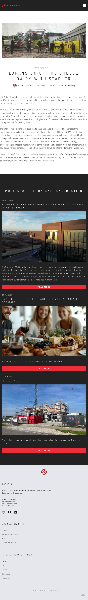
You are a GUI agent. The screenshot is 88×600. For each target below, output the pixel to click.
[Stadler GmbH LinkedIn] (15, 512)
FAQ (3, 565)
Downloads (6, 574)
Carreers (5, 570)
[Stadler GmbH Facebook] (9, 512)
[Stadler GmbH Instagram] (3, 512)
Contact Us (6, 578)
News (4, 561)
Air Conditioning (7, 539)
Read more (44, 287)
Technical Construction (10, 534)
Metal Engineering (9, 542)
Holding (4, 530)
